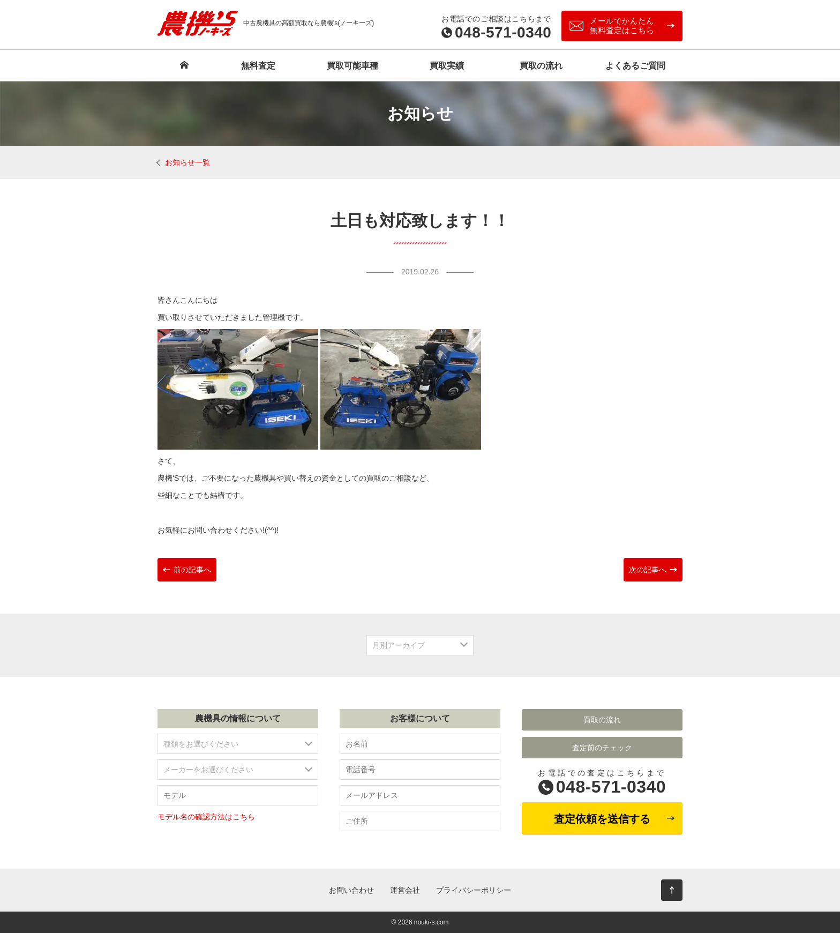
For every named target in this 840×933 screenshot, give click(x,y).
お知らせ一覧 (187, 162)
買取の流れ (541, 65)
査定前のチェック (602, 747)
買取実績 (447, 65)
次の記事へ (647, 569)
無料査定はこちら (621, 26)
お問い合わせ (351, 890)
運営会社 (405, 890)
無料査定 (258, 65)
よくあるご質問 (635, 65)
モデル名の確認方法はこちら (206, 816)
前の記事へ (192, 569)
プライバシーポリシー (473, 890)
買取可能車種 (352, 65)
